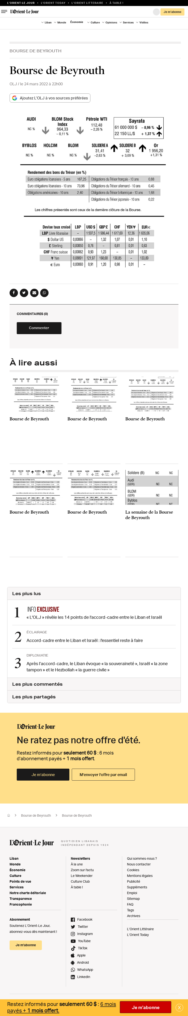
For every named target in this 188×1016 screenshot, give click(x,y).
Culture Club (80, 883)
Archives (133, 917)
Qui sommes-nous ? (142, 860)
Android (83, 964)
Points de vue (20, 883)
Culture (95, 22)
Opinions (111, 22)
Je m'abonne (146, 1007)
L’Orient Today (138, 936)
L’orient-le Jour (21, 3)
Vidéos (143, 22)
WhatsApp (85, 971)
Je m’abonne (172, 12)
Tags (130, 912)
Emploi (132, 894)
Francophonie (21, 906)
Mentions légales (140, 877)
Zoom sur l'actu (82, 871)
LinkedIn (83, 978)
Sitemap (133, 900)
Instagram (85, 935)
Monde (61, 22)
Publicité (133, 883)
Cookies (133, 871)
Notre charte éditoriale (28, 894)
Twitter (83, 928)
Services (128, 22)
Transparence (21, 900)
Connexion (156, 12)
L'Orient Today (53, 3)
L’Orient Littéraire (140, 931)
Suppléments (137, 889)
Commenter (45, 331)
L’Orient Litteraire (87, 3)
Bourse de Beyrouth (35, 50)
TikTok (82, 950)
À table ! (116, 3)
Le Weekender (82, 877)
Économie (76, 22)
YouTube (84, 942)
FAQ (130, 906)
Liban (48, 22)
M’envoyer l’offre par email (103, 776)
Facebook (84, 921)
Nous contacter (139, 866)
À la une (77, 866)
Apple (81, 957)
